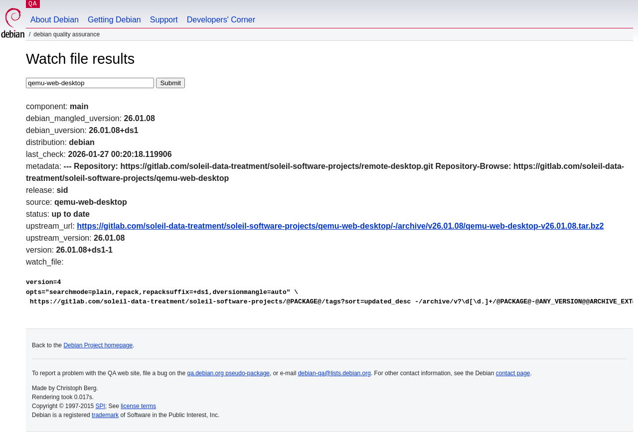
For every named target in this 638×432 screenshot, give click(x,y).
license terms (138, 406)
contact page (513, 373)
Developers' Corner (221, 19)
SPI (100, 406)
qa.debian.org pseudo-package (228, 373)
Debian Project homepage (98, 345)
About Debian (54, 19)
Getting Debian (114, 19)
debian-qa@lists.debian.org (334, 373)
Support (164, 19)
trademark (105, 415)
